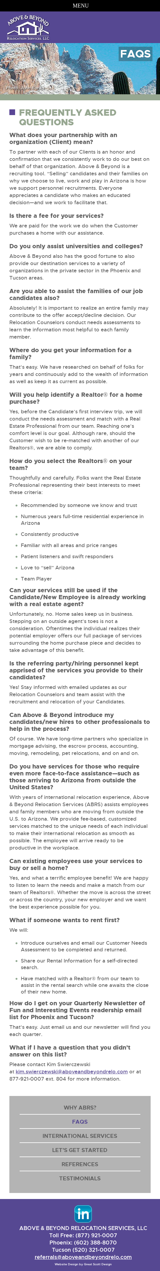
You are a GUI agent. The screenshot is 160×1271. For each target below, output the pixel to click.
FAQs (80, 1121)
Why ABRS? (80, 1107)
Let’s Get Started (79, 1150)
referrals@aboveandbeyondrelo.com (83, 1257)
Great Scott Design (98, 1264)
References (80, 1164)
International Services (80, 1136)
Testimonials (80, 1178)
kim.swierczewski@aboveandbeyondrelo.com (72, 1072)
